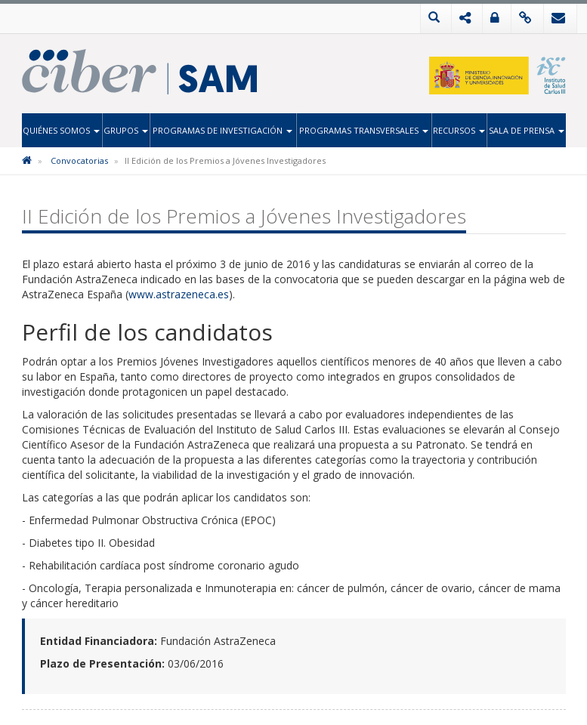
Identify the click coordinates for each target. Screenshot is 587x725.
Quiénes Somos (61, 130)
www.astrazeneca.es (178, 294)
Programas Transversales (363, 130)
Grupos (125, 130)
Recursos (459, 130)
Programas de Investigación (222, 130)
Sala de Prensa (526, 130)
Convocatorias (79, 160)
